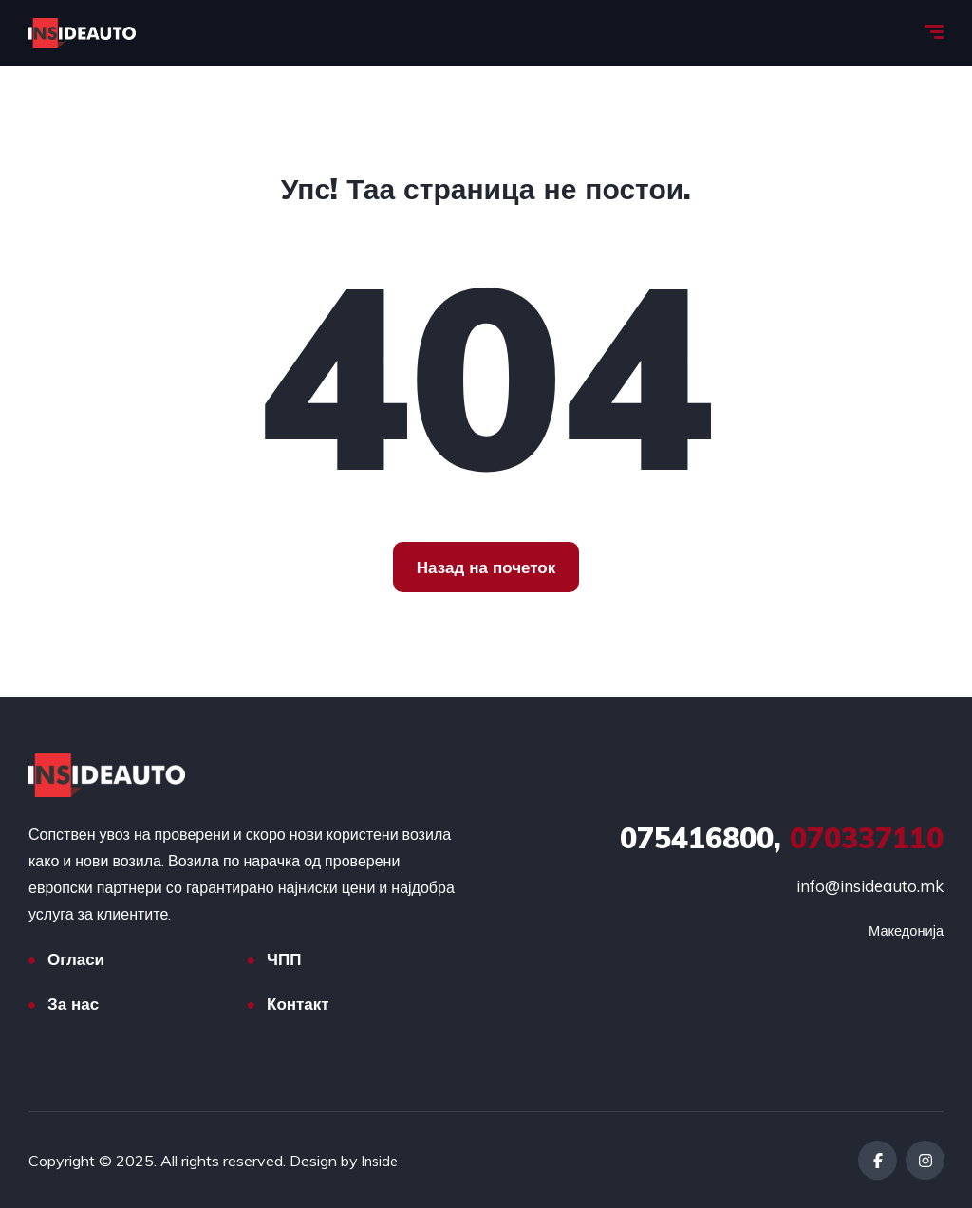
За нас (73, 1003)
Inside (382, 1160)
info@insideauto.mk (870, 886)
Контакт (298, 1003)
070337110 (782, 838)
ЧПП (284, 959)
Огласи (75, 959)
